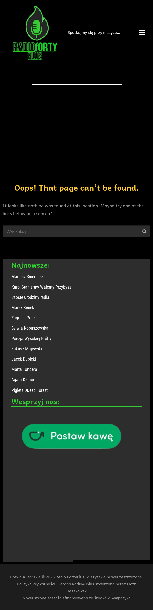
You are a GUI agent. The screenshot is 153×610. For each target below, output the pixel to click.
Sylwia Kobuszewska (29, 328)
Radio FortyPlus (70, 576)
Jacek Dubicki (23, 359)
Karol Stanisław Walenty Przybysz (41, 287)
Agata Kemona (24, 379)
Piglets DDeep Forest (29, 390)
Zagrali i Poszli (24, 317)
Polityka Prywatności (36, 583)
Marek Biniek (22, 307)
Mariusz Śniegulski (28, 276)
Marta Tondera (24, 369)
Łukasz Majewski (26, 348)
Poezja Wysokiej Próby (31, 338)
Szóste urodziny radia (30, 297)
